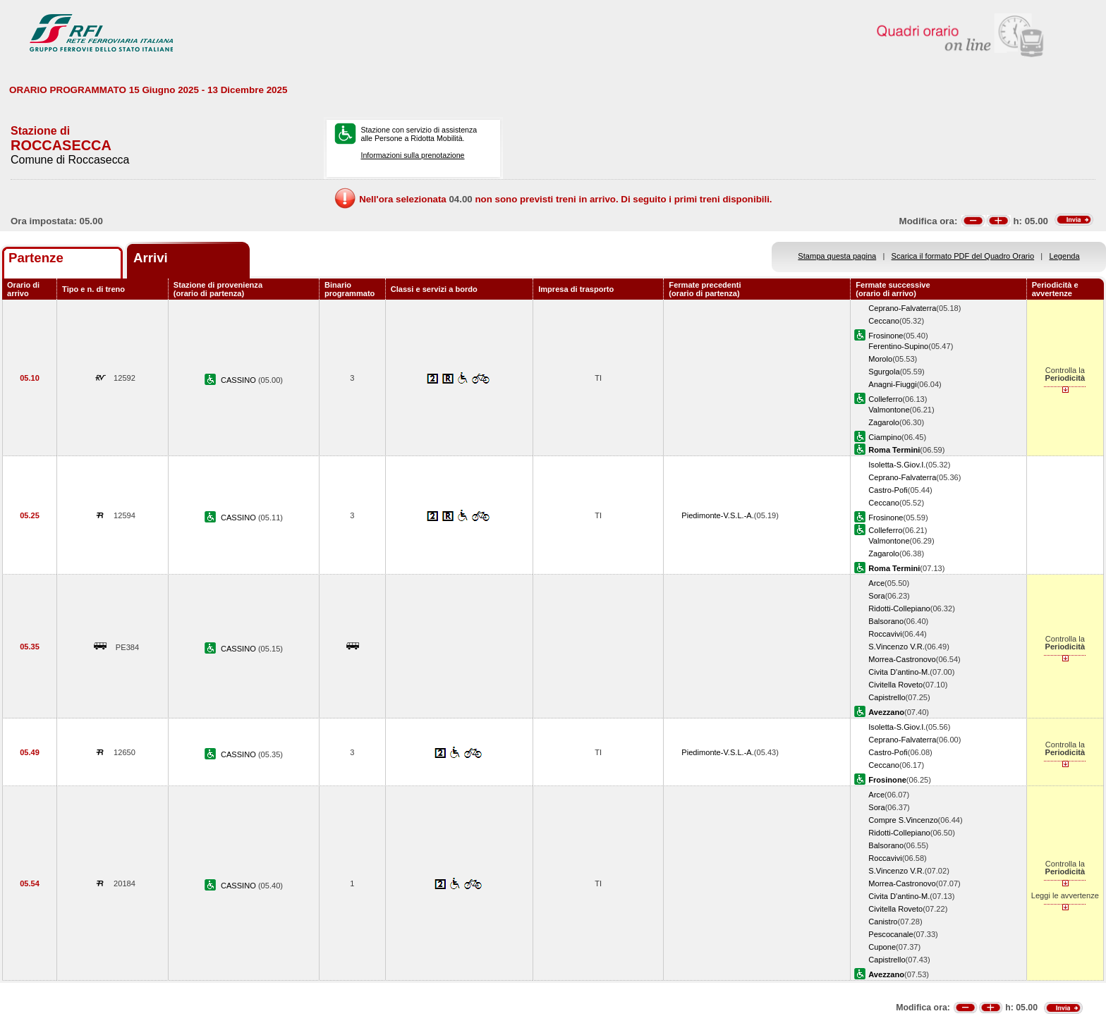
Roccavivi (884, 634)
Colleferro (885, 399)
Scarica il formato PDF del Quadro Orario (963, 256)
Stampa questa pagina (837, 256)
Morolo (880, 359)
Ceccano (883, 321)
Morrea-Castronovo (901, 659)
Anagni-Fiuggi (892, 384)
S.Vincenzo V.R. (896, 646)
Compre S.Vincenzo (902, 820)
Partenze (35, 257)
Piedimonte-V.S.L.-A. (717, 515)
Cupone (882, 947)
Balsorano (886, 621)
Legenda (1065, 256)
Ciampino (884, 437)
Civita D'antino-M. (899, 672)
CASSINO (239, 380)
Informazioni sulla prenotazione (412, 155)
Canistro (882, 921)
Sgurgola (883, 371)
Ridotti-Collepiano (899, 608)
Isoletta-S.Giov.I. (896, 464)
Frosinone (885, 335)
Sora (876, 596)
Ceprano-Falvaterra (902, 308)
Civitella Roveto (895, 684)
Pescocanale (890, 934)
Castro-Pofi (887, 490)
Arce (876, 583)
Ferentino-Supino (898, 346)
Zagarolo (883, 422)
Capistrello (886, 697)
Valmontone (888, 409)
